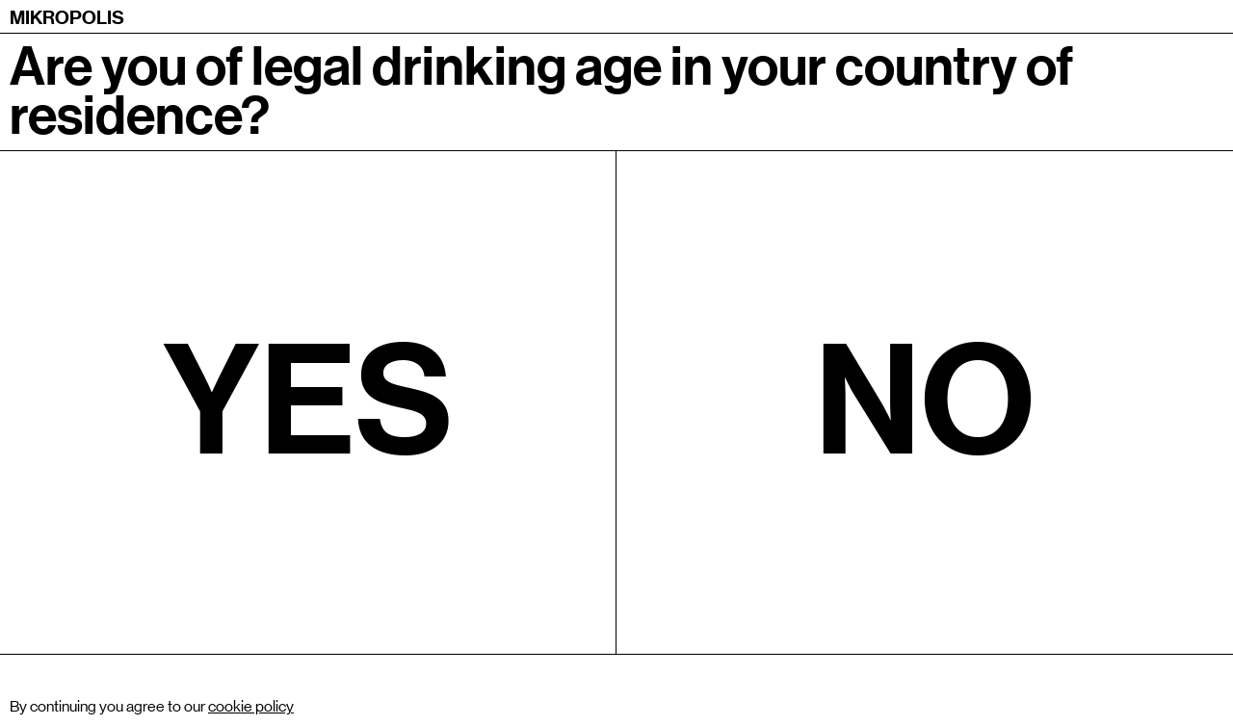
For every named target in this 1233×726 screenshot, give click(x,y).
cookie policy (251, 706)
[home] (67, 16)
